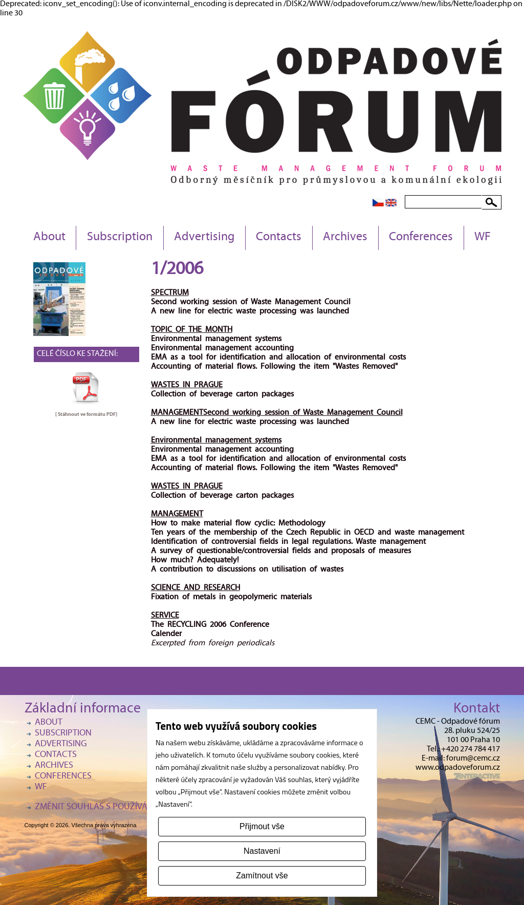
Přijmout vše (262, 826)
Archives (345, 237)
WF (482, 237)
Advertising (204, 237)
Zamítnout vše (262, 875)
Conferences (421, 237)
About (49, 237)
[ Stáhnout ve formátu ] (86, 414)
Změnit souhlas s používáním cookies (117, 807)
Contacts (278, 237)
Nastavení (262, 851)
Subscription (119, 237)
